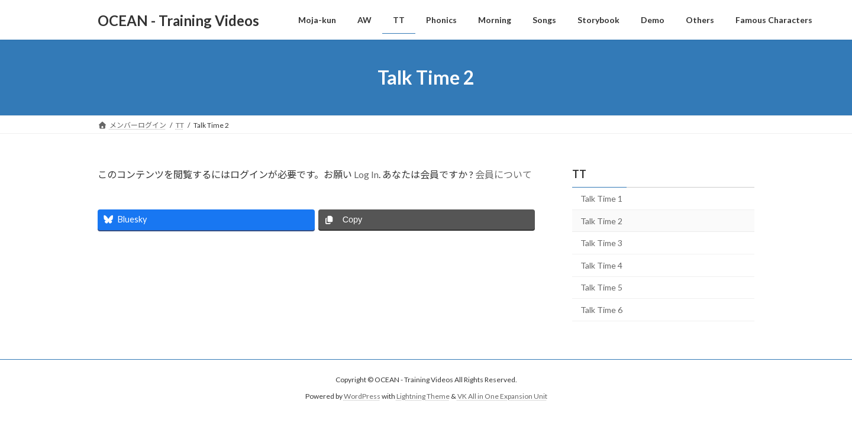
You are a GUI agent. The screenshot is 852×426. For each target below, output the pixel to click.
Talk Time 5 (601, 288)
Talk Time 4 (601, 265)
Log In (366, 174)
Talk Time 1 (601, 198)
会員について (503, 174)
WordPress (362, 396)
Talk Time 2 (601, 221)
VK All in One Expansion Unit (502, 396)
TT (579, 173)
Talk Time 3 (601, 243)
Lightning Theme (423, 396)
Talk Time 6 (601, 310)
